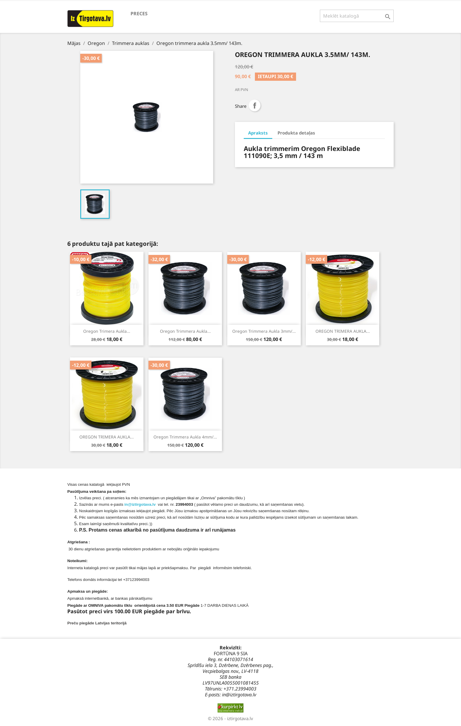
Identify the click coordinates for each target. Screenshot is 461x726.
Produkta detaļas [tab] (296, 133)
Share (254, 105)
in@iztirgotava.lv (140, 504)
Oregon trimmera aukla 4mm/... (185, 437)
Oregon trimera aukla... (106, 331)
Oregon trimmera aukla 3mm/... (264, 331)
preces (139, 13)
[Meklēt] (357, 16)
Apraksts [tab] (258, 133)
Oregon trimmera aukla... (185, 331)
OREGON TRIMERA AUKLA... (342, 331)
